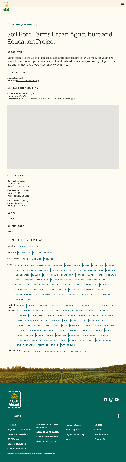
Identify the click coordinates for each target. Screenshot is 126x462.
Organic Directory (74, 434)
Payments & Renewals (19, 429)
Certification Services (47, 436)
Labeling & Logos (16, 444)
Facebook (18, 78)
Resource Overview (17, 434)
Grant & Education (46, 441)
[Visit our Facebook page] (105, 399)
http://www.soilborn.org (27, 80)
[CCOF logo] (6, 7)
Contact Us (100, 439)
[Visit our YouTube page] (117, 399)
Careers (98, 429)
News (68, 439)
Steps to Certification (47, 432)
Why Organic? (72, 429)
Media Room (101, 434)
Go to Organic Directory (22, 24)
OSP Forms (13, 439)
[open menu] (122, 3)
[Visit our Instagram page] (111, 399)
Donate (98, 424)
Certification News (17, 448)
